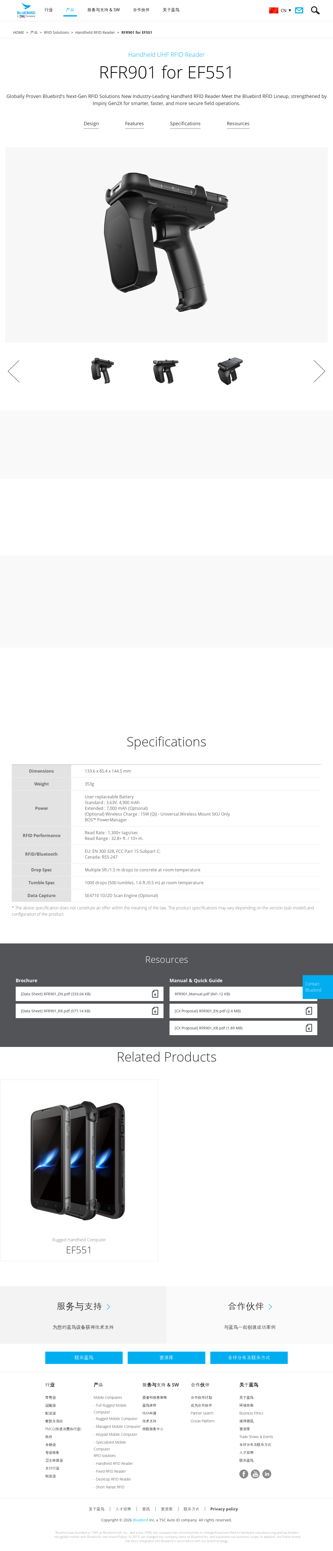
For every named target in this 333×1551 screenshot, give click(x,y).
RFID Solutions (56, 32)
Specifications (185, 123)
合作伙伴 (200, 1384)
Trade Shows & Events (256, 1436)
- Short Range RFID (109, 1486)
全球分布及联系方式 (255, 1444)
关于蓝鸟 (248, 1384)
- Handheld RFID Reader (113, 1463)
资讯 (146, 1508)
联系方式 (191, 1508)
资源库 (244, 1428)
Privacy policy (224, 1508)
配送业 (50, 1413)
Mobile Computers (108, 1397)
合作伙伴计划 (201, 1397)
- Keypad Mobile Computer (115, 1434)
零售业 (50, 1397)
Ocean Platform (202, 1420)
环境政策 (246, 1405)
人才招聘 (246, 1452)
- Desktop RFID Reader (112, 1479)
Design (91, 123)
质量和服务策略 (154, 1397)
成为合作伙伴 (201, 1405)
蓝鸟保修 (149, 1405)
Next (319, 371)
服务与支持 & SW (160, 1384)
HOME (18, 32)
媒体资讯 (246, 1420)
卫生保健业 (54, 1460)
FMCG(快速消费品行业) (63, 1428)
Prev (13, 371)
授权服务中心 (152, 1428)
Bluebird (140, 1519)
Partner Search (202, 1413)
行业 (50, 1384)
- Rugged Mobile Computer (116, 1418)
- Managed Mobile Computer (117, 1426)
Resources (238, 123)
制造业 (50, 1475)
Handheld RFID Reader (95, 32)
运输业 (50, 1405)
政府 (48, 1436)
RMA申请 (149, 1413)
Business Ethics (251, 1413)
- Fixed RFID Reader (110, 1471)
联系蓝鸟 (246, 1460)
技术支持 (149, 1420)
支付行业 (52, 1468)
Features (134, 123)
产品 (34, 32)
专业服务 (52, 1452)
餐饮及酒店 (54, 1420)
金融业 (50, 1444)
